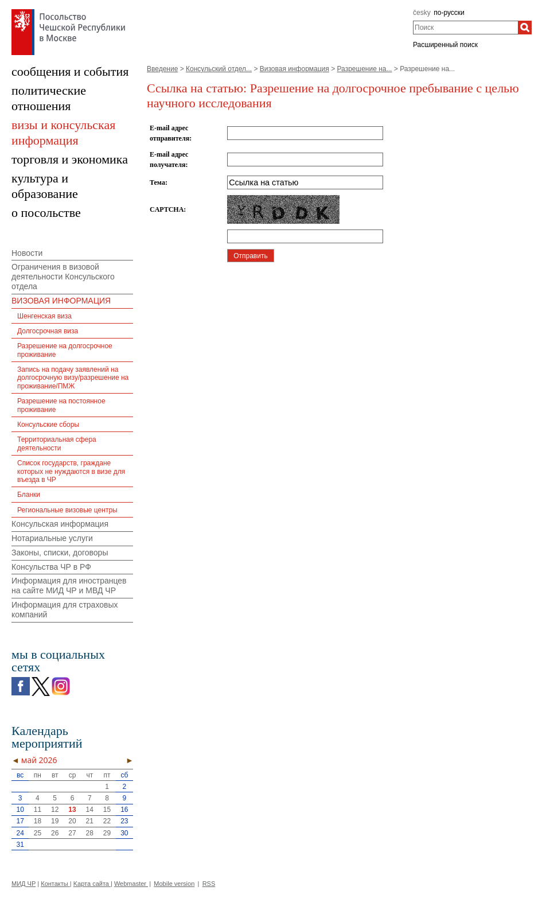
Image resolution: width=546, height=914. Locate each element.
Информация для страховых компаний (64, 609)
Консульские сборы (48, 425)
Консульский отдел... (219, 69)
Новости (26, 253)
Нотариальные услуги (52, 538)
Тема (157, 182)
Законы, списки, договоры (59, 552)
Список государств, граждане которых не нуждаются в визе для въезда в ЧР (71, 471)
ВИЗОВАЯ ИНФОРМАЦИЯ (61, 300)
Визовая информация (294, 69)
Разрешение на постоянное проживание (61, 405)
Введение (162, 69)
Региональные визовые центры (67, 510)
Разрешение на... (364, 69)
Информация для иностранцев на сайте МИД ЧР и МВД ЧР (69, 585)
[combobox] (465, 27)
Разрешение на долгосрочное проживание (64, 350)
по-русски (449, 13)
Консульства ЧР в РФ (51, 566)
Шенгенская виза (44, 316)
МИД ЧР (23, 883)
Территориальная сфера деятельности (56, 443)
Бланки (28, 495)
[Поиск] (525, 27)
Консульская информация (59, 523)
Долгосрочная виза (47, 331)
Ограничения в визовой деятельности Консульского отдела (63, 276)
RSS (209, 883)
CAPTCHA (167, 209)
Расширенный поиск (445, 44)
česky (422, 13)
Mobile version (174, 883)
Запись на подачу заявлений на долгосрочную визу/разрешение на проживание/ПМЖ (72, 377)
